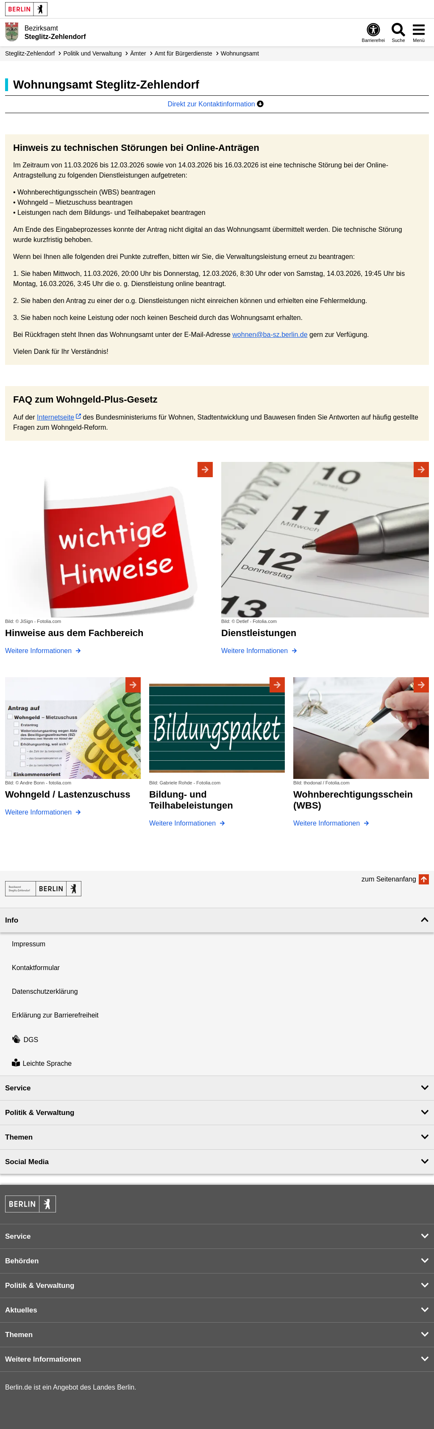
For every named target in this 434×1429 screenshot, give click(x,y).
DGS (25, 1039)
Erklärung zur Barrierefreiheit (55, 1015)
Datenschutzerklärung (45, 991)
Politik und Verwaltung (93, 53)
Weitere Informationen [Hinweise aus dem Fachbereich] (39, 650)
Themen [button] (19, 1137)
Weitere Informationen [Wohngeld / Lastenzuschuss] (39, 812)
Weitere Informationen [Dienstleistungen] (255, 650)
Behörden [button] (22, 1261)
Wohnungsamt (240, 53)
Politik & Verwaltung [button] (39, 1113)
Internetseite (55, 417)
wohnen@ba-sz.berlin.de (269, 334)
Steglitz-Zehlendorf (30, 53)
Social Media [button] (27, 1162)
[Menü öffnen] (419, 32)
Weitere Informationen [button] (43, 1359)
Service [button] (18, 1088)
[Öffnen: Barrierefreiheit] (373, 32)
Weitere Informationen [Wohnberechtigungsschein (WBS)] (327, 823)
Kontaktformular (36, 967)
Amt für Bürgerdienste (183, 53)
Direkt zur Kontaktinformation (215, 104)
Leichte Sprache (42, 1063)
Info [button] (11, 920)
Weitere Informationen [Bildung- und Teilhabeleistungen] (183, 823)
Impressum (28, 944)
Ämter (138, 53)
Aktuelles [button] (21, 1310)
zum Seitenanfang (389, 879)
